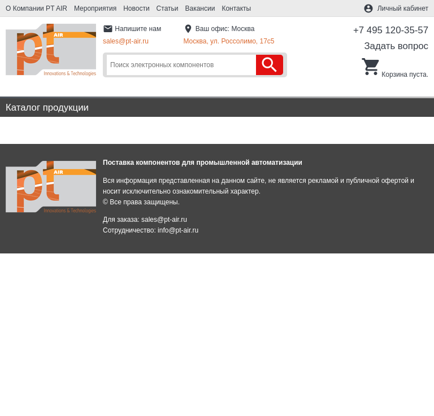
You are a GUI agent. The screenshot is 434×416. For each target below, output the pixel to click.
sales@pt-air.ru (126, 41)
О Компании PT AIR (36, 8)
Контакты (236, 8)
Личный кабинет (402, 8)
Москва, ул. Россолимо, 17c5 (228, 41)
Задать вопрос (396, 46)
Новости (136, 8)
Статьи (168, 8)
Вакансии (200, 8)
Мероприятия (95, 8)
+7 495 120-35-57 (390, 30)
